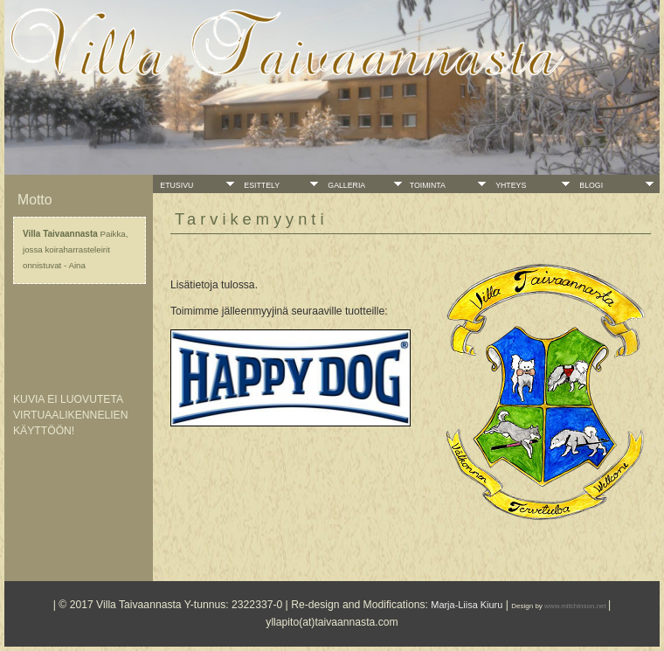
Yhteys (509, 185)
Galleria (345, 185)
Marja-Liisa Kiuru (466, 604)
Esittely (260, 185)
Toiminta (429, 185)
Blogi (590, 185)
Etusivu (175, 185)
